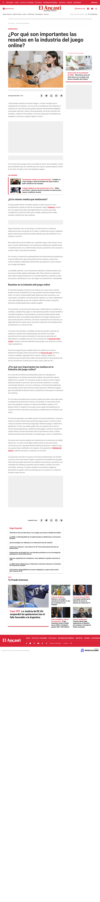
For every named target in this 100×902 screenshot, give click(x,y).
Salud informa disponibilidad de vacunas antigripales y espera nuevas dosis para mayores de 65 (34, 570)
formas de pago (46, 353)
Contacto (46, 14)
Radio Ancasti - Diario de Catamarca (8, 9)
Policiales (38, 2)
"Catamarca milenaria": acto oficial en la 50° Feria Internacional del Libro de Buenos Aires (34, 547)
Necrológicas (39, 14)
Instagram (34, 643)
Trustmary (51, 207)
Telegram (46, 643)
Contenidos (77, 2)
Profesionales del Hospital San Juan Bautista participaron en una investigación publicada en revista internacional (35, 553)
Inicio (17, 2)
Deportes (62, 2)
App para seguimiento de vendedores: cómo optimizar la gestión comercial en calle (34, 559)
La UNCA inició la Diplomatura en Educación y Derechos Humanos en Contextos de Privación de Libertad (35, 564)
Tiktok (42, 643)
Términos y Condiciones (55, 643)
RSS (71, 643)
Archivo (25, 14)
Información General (50, 2)
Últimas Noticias (7, 14)
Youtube (38, 643)
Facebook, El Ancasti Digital (26, 643)
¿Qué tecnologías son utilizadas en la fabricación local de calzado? (31, 542)
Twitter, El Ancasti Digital (30, 643)
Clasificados (31, 14)
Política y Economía (27, 2)
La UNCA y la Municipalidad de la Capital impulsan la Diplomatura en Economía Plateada (35, 537)
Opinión (69, 2)
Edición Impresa (17, 14)
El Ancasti (11, 23)
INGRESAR (94, 2)
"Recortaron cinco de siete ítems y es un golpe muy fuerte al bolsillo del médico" (35, 533)
